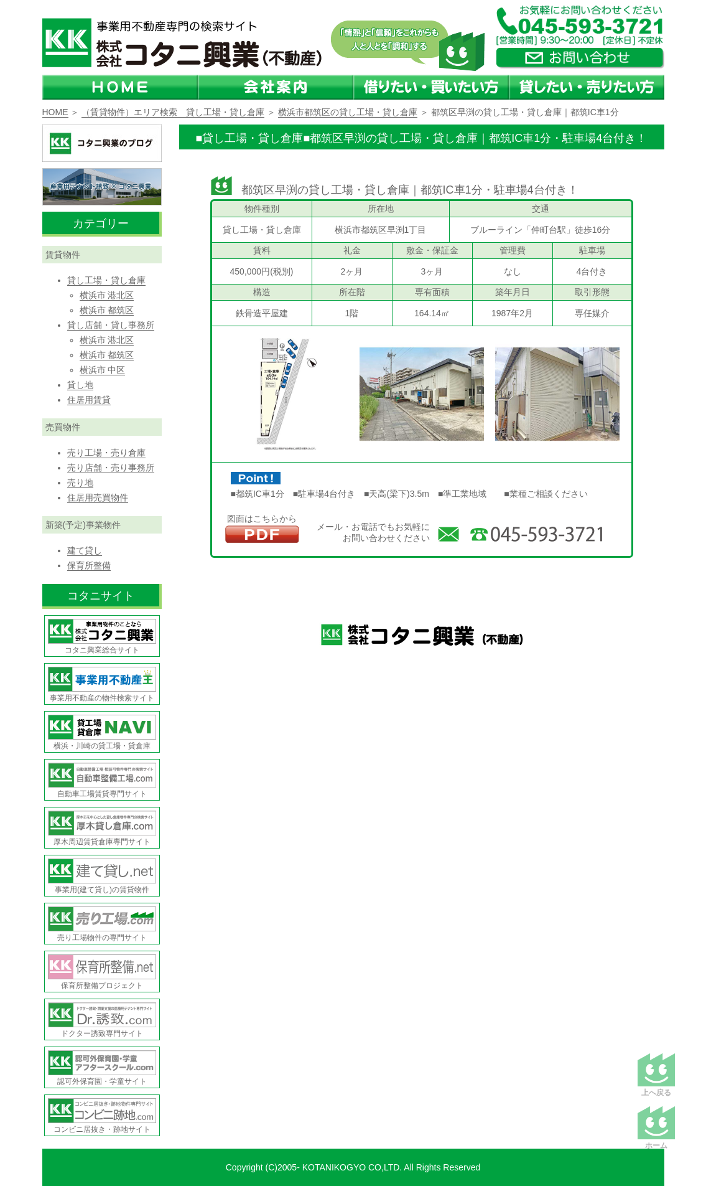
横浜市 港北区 (107, 295)
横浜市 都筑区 (107, 310)
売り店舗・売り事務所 (110, 468)
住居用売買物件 (97, 497)
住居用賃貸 (89, 400)
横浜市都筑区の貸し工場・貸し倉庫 (347, 112)
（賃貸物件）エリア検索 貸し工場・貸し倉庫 (172, 112)
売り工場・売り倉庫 (106, 453)
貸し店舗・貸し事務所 (110, 325)
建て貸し (84, 550)
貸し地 (80, 385)
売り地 (80, 482)
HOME (55, 112)
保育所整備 (89, 565)
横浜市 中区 (103, 370)
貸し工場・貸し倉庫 (106, 280)
